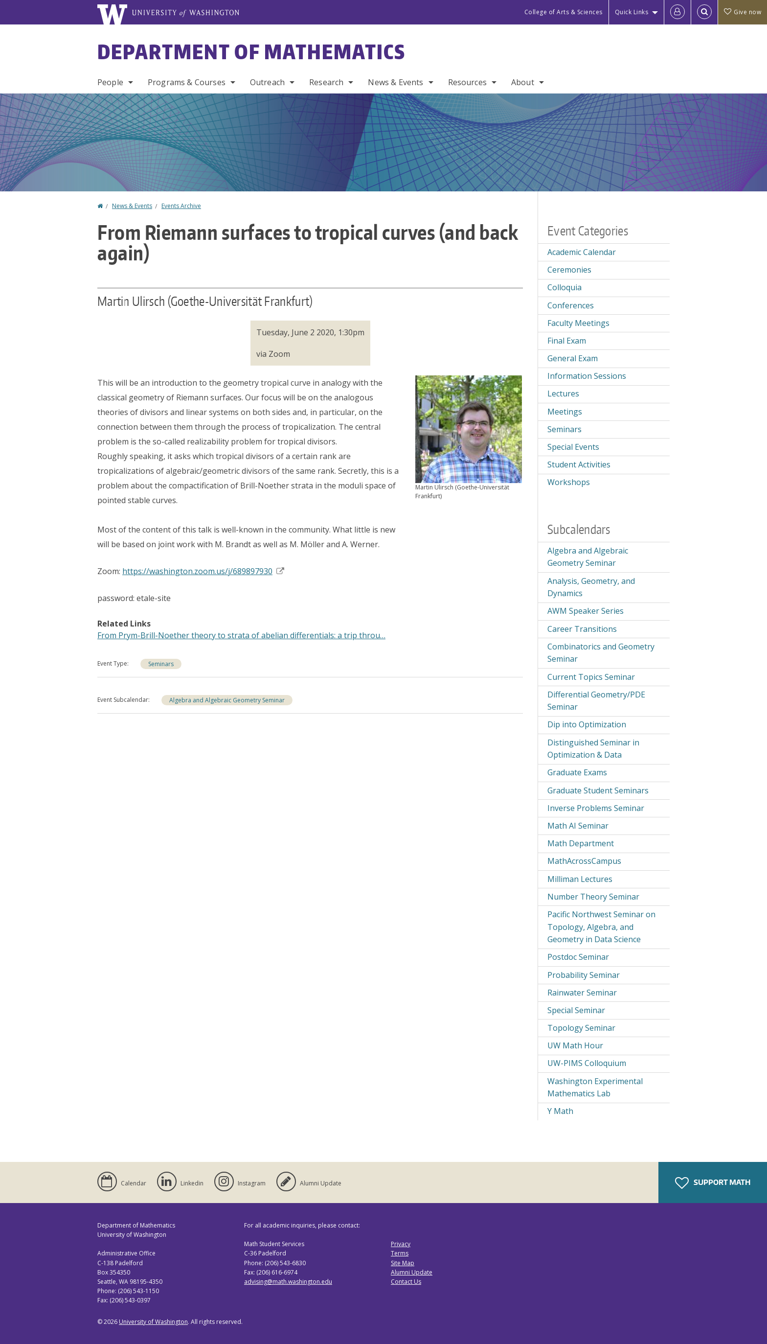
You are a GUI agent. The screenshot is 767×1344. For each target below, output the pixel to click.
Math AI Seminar (578, 825)
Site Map (402, 1263)
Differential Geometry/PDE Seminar (596, 701)
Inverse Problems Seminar (595, 808)
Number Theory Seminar (593, 896)
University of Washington (153, 1322)
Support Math (712, 1183)
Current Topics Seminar (591, 677)
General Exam (572, 358)
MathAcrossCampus (584, 861)
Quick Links (632, 12)
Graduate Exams (577, 772)
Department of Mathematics (251, 52)
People (110, 82)
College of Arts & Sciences (563, 12)
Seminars (161, 664)
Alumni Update (411, 1272)
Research (326, 82)
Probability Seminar (583, 975)
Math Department (580, 843)
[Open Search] (704, 12)
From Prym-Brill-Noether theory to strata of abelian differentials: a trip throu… (241, 635)
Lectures (563, 393)
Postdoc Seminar (578, 956)
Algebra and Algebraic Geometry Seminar (227, 700)
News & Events (395, 82)
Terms (399, 1253)
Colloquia (564, 287)
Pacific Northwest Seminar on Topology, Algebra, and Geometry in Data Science (601, 927)
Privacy (400, 1244)
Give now (742, 12)
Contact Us (406, 1281)
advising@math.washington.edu (288, 1281)
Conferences (570, 305)
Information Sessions (586, 376)
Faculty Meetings (578, 323)
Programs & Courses (187, 82)
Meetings (564, 411)
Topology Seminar (581, 1027)
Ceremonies (569, 269)
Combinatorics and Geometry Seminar (600, 653)
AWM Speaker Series (585, 610)
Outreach (267, 82)
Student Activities (578, 464)
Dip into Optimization (586, 724)
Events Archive (181, 206)
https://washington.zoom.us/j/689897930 (203, 571)
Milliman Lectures (579, 879)
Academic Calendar (581, 252)
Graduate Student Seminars (598, 790)
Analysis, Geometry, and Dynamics (591, 587)
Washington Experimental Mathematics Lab (595, 1087)
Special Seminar (576, 1010)
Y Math (560, 1111)
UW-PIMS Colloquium (586, 1063)
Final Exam (566, 340)
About (522, 82)
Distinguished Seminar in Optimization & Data (593, 749)
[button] (468, 428)
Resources (467, 82)
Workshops (568, 482)
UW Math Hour (575, 1045)
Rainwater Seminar (582, 992)
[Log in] (677, 12)
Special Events (573, 446)
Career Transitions (582, 629)
